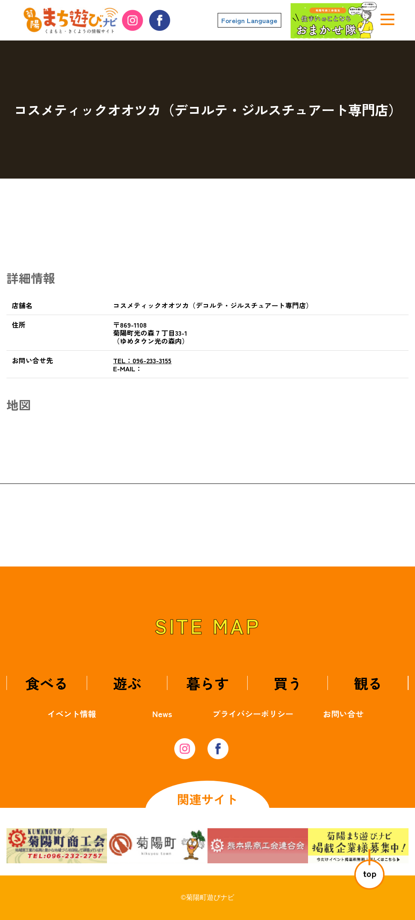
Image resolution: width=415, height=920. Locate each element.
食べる (47, 683)
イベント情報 (71, 714)
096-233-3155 (142, 360)
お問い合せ (343, 714)
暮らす (207, 683)
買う (288, 683)
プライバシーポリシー (252, 714)
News (162, 714)
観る (368, 683)
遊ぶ (127, 683)
